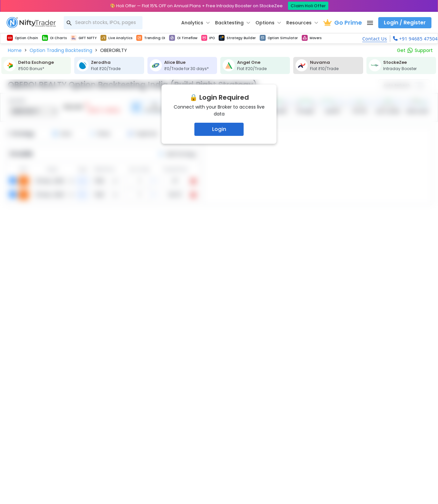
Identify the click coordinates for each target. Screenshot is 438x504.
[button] (15, 50)
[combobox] (103, 22)
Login (219, 129)
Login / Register (405, 22)
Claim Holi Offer (308, 6)
